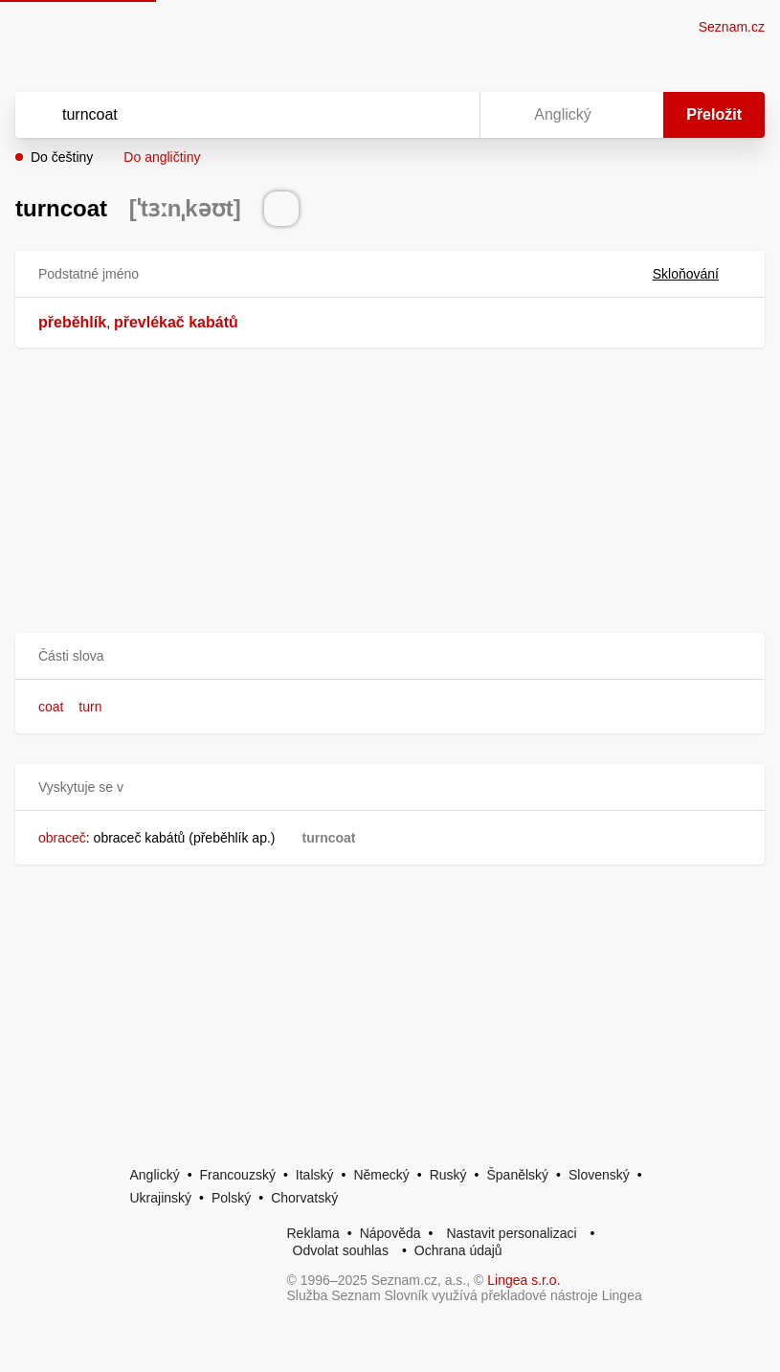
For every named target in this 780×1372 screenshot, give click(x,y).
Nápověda (390, 1233)
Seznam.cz (732, 26)
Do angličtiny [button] (161, 157)
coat (50, 706)
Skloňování (697, 273)
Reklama (313, 1233)
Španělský (517, 1174)
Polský (231, 1197)
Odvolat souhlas (341, 1250)
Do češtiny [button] (62, 157)
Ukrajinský (161, 1197)
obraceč (62, 837)
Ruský (448, 1174)
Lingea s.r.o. (523, 1280)
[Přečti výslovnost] (281, 209)
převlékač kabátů (176, 322)
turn (89, 706)
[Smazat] (405, 115)
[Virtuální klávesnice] (447, 115)
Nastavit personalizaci (511, 1233)
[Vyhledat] (222, 115)
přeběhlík (72, 322)
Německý (381, 1174)
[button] (390, 656)
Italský (315, 1174)
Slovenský (599, 1174)
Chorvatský (304, 1197)
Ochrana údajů (458, 1250)
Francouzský (238, 1174)
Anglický (155, 1174)
